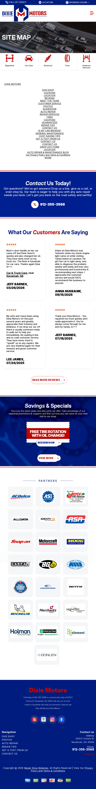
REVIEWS (49, 98)
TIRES (49, 117)
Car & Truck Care (16, 272)
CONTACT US (49, 128)
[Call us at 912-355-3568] (48, 204)
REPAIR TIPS (48, 125)
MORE (48, 157)
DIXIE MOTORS (12, 84)
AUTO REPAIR (48, 111)
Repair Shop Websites (36, 768)
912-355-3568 (40, 697)
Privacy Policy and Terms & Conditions (62, 769)
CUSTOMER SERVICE (49, 103)
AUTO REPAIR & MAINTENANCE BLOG (48, 152)
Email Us (89, 754)
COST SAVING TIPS (49, 136)
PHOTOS (48, 106)
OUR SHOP (48, 90)
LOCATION (49, 95)
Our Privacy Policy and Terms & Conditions (48, 155)
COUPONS (49, 92)
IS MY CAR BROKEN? (49, 130)
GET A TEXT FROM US (48, 138)
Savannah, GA (14, 275)
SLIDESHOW (49, 109)
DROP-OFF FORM (49, 147)
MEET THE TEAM (49, 100)
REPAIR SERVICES (49, 114)
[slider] (11, 244)
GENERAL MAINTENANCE (50, 133)
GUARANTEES (49, 122)
